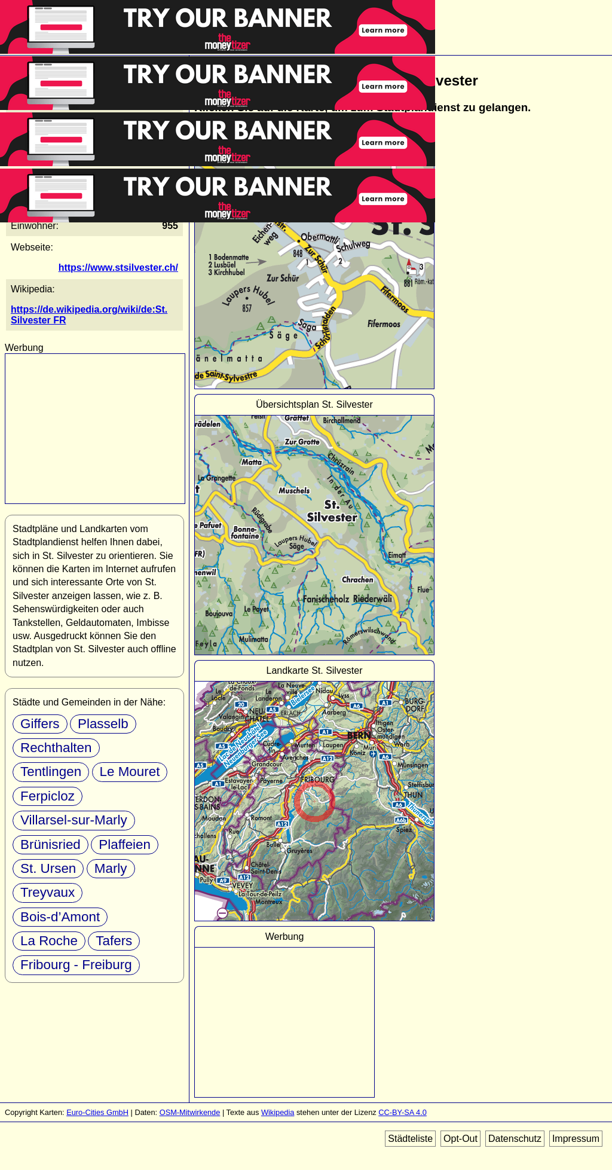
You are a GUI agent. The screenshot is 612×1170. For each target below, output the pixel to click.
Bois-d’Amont (60, 916)
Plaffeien (125, 844)
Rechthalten (56, 747)
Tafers (114, 940)
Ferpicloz (47, 796)
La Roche (49, 940)
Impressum (575, 1139)
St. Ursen (48, 868)
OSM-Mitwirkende (190, 1112)
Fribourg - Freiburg (76, 964)
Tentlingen (50, 771)
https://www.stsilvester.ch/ (118, 267)
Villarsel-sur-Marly (73, 819)
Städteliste (410, 1139)
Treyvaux (47, 892)
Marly (110, 868)
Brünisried (50, 844)
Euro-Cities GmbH (97, 1112)
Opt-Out (460, 1139)
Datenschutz (514, 1139)
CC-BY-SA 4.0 (402, 1112)
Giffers (40, 723)
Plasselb (103, 723)
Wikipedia (277, 1112)
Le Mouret (130, 771)
